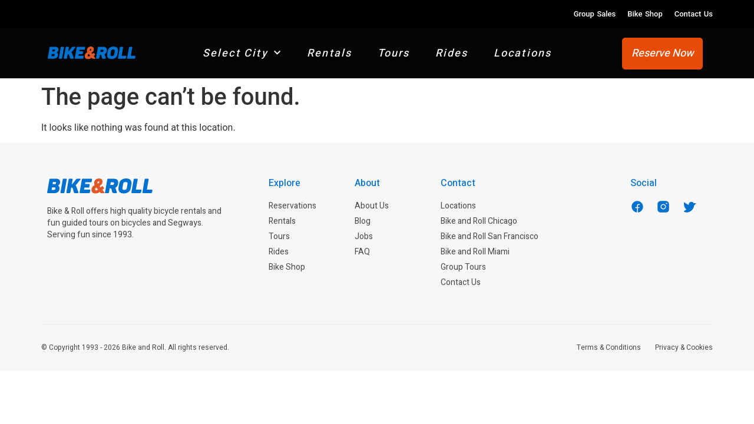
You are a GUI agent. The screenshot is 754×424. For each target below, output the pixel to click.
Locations (523, 53)
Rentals (329, 53)
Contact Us (693, 13)
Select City (242, 53)
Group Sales (595, 13)
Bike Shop (644, 13)
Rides (451, 53)
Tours (394, 53)
